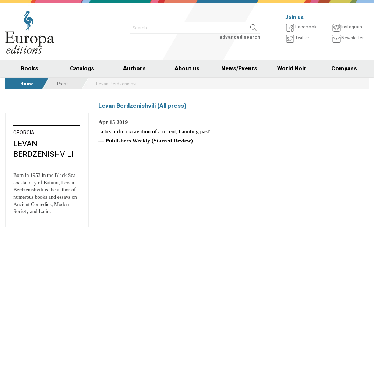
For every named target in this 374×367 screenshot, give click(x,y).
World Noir (291, 68)
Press (63, 84)
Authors (134, 68)
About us (187, 68)
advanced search (239, 37)
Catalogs (82, 68)
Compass (344, 68)
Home (27, 84)
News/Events (239, 68)
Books (29, 68)
